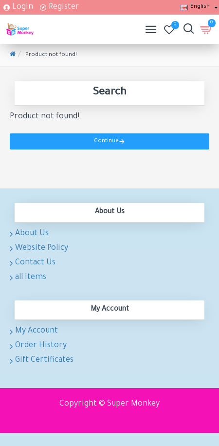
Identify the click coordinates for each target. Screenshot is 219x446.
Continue (106, 141)
